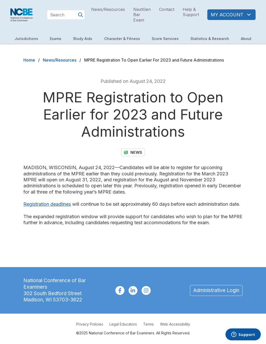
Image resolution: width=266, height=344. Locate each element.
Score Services (165, 38)
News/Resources (108, 9)
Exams (55, 38)
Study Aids (82, 38)
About (246, 38)
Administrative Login (216, 290)
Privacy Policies (89, 324)
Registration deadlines (47, 204)
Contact (166, 9)
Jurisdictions (26, 38)
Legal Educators (123, 324)
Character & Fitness (122, 38)
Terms (148, 324)
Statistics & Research (209, 38)
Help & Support (191, 12)
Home (29, 60)
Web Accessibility (175, 324)
